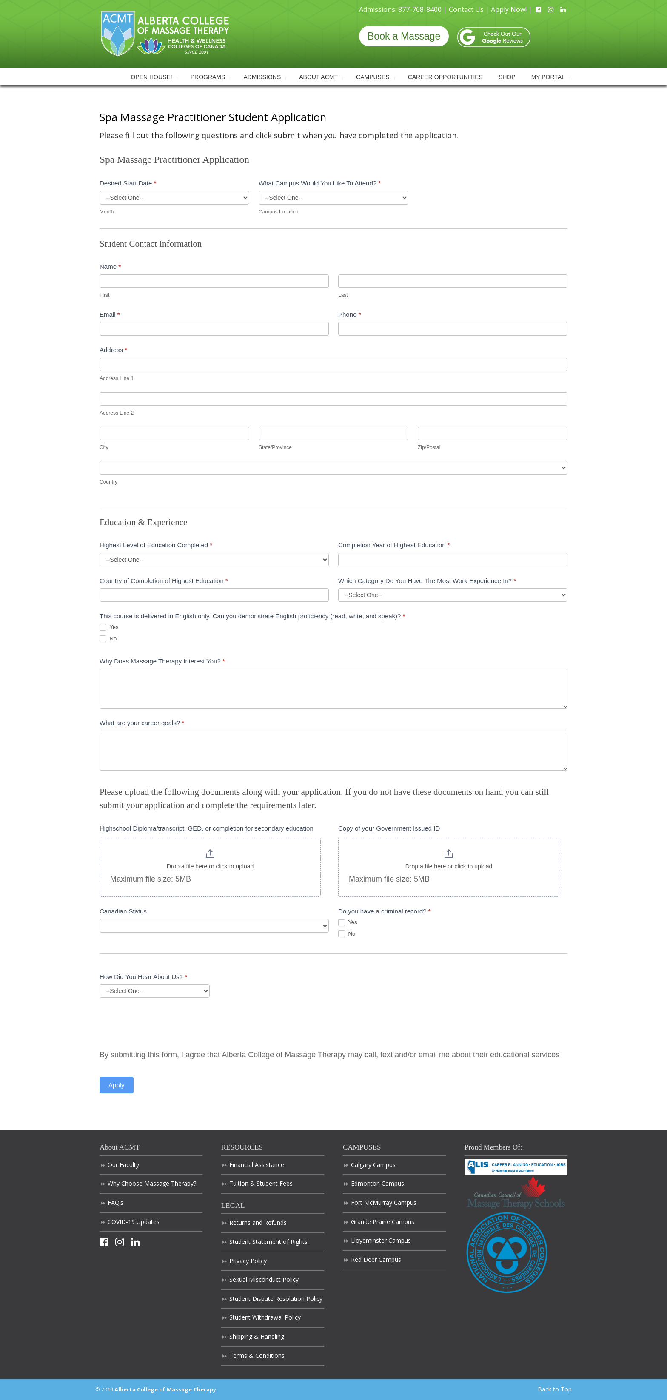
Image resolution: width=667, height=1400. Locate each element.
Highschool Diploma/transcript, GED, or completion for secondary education (207, 828)
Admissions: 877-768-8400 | (404, 9)
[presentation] (164, 1022)
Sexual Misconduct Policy (264, 1279)
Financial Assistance (256, 1165)
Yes (109, 627)
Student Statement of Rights (268, 1242)
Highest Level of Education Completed (156, 545)
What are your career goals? (142, 722)
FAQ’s (115, 1202)
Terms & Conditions (257, 1356)
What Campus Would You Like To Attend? (320, 183)
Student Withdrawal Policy (265, 1317)
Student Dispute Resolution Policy (275, 1299)
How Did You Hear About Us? (143, 976)
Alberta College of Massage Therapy (165, 33)
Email (110, 314)
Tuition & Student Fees (261, 1183)
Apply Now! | (512, 9)
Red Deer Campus (376, 1259)
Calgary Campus (373, 1165)
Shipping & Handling (256, 1336)
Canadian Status (123, 911)
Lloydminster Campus (381, 1240)
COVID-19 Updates (134, 1222)
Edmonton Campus (377, 1183)
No (108, 639)
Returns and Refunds (258, 1222)
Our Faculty (123, 1165)
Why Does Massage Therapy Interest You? (162, 661)
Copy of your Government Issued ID (389, 828)
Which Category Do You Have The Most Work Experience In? (427, 580)
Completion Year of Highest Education (394, 545)
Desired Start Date (128, 183)
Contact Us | (470, 9)
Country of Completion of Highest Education (164, 580)
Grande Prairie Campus (382, 1222)
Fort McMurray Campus (383, 1202)
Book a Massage (404, 36)
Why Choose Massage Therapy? (152, 1183)
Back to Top (555, 1389)
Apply (116, 1085)
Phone (349, 314)
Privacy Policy (248, 1261)
